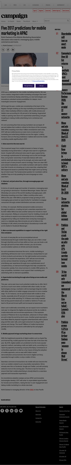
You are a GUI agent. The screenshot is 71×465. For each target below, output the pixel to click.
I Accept (41, 85)
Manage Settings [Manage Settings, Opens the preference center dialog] (28, 85)
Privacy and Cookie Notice (38, 81)
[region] (35, 79)
